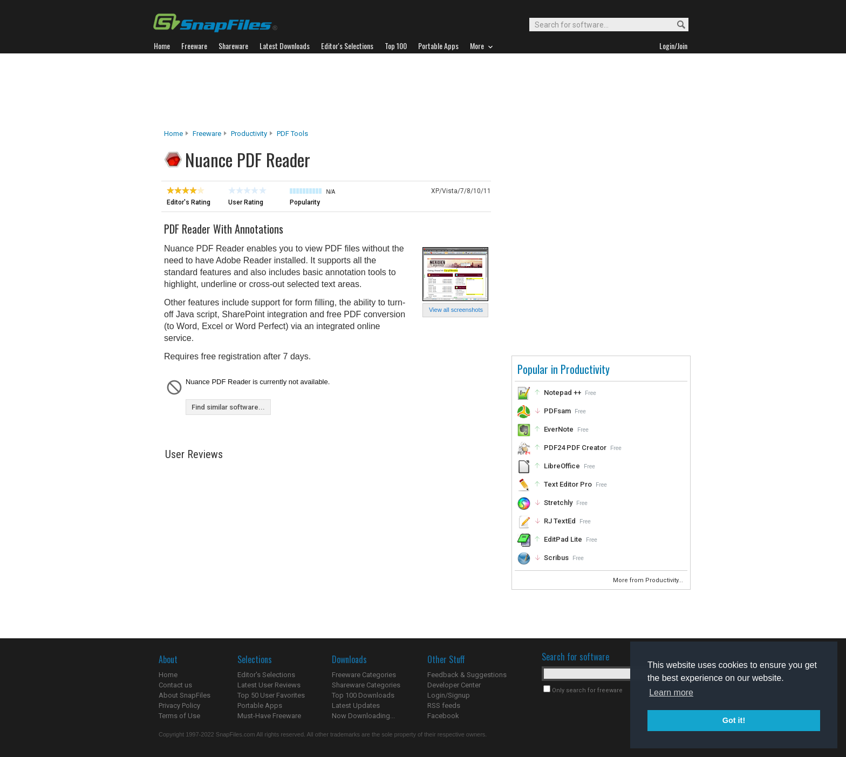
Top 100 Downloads (363, 695)
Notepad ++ (562, 392)
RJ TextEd (560, 521)
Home (173, 133)
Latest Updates (356, 705)
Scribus (556, 558)
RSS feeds (443, 705)
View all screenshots (456, 309)
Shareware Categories (366, 685)
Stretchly (558, 503)
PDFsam (557, 411)
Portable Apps (259, 705)
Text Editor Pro (568, 484)
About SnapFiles (184, 695)
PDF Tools (292, 133)
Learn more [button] (671, 692)
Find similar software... (228, 407)
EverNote (559, 429)
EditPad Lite (563, 539)
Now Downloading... (363, 716)
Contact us (175, 685)
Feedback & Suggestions (467, 675)
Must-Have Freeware (269, 716)
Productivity (249, 133)
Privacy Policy (179, 705)
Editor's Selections (266, 675)
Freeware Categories (364, 675)
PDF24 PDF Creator (575, 448)
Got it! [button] (733, 720)
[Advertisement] (423, 91)
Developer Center (454, 685)
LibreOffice (562, 466)
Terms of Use (179, 716)
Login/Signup (448, 695)
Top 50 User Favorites (271, 695)
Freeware (207, 133)
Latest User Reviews (269, 685)
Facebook (443, 716)
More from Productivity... (649, 580)
